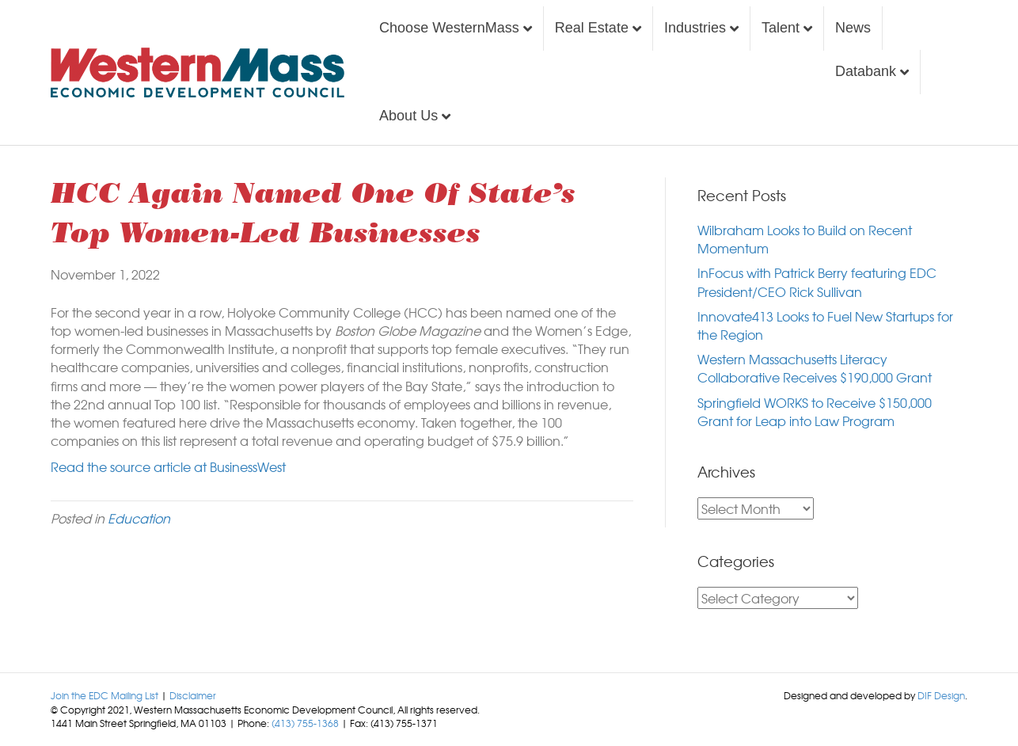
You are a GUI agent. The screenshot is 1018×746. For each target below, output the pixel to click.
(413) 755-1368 (305, 723)
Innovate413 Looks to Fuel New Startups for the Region (825, 325)
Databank (865, 71)
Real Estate (592, 28)
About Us (408, 116)
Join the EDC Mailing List (104, 695)
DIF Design (941, 695)
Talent (781, 28)
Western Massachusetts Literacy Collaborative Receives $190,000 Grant (814, 367)
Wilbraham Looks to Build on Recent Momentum (804, 238)
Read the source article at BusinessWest (168, 466)
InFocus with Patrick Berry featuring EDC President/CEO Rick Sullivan (816, 281)
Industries (695, 28)
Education (139, 517)
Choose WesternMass (449, 28)
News (853, 28)
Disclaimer (192, 695)
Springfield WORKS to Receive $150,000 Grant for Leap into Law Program (814, 411)
